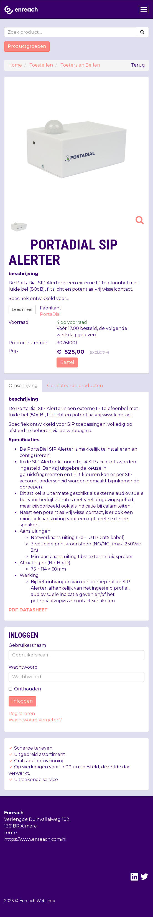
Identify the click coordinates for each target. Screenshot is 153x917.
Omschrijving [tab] (23, 385)
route (10, 832)
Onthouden (25, 689)
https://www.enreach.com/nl (35, 839)
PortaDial (50, 314)
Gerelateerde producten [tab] (75, 385)
